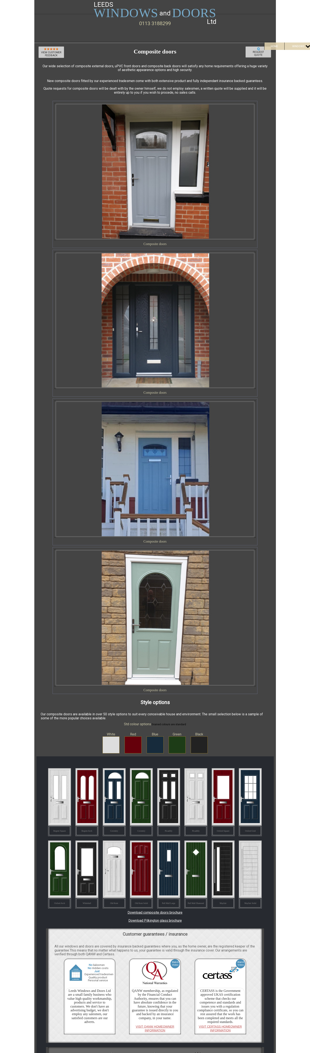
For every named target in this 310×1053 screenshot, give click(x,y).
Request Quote (258, 51)
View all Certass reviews (155, 746)
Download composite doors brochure (155, 484)
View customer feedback (51, 52)
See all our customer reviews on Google (155, 911)
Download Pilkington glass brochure (155, 492)
